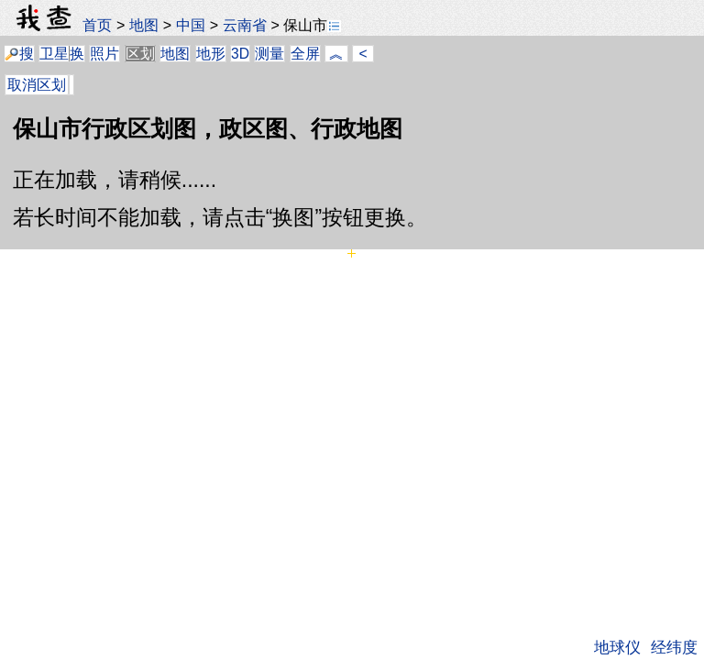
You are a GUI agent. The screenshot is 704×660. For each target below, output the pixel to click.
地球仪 (617, 647)
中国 (190, 24)
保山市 (312, 24)
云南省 (245, 24)
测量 (269, 53)
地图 (144, 24)
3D (240, 53)
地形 (211, 53)
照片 (104, 53)
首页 (97, 24)
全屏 (305, 53)
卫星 (54, 53)
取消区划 (36, 85)
